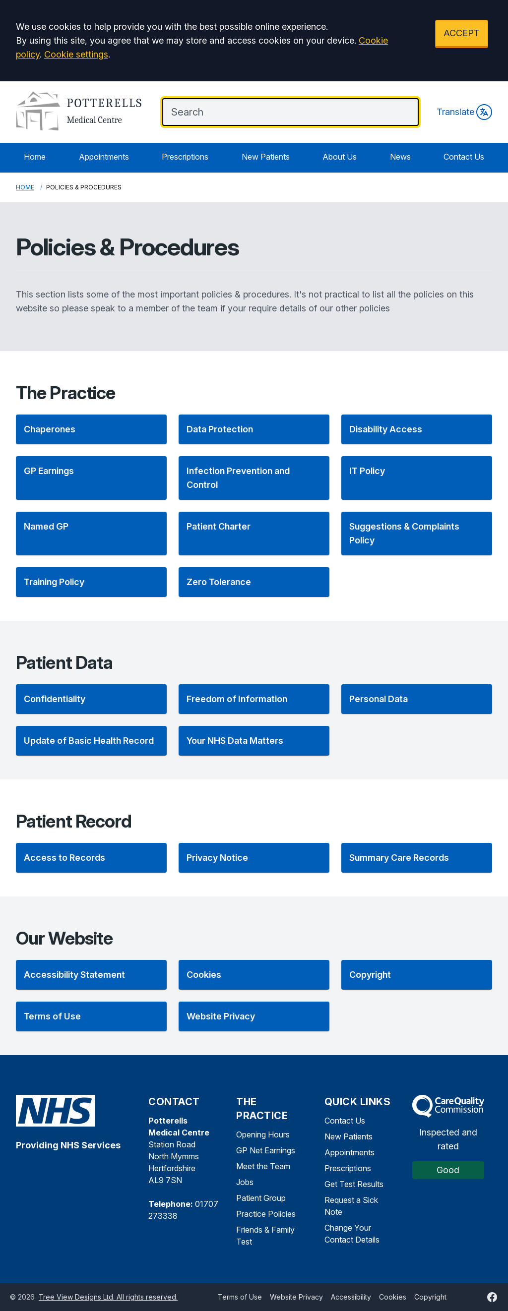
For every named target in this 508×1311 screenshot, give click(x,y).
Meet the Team (263, 1166)
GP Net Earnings (265, 1150)
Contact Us (464, 157)
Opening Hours (263, 1134)
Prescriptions (185, 157)
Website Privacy (296, 1297)
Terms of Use (240, 1297)
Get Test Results (353, 1184)
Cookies (392, 1297)
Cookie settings (76, 54)
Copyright (430, 1297)
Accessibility (351, 1297)
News (400, 157)
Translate (464, 112)
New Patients (266, 157)
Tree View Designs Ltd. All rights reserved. (108, 1297)
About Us (339, 157)
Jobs (245, 1182)
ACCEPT (462, 33)
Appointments (104, 157)
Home (35, 157)
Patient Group (261, 1198)
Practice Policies (266, 1214)
